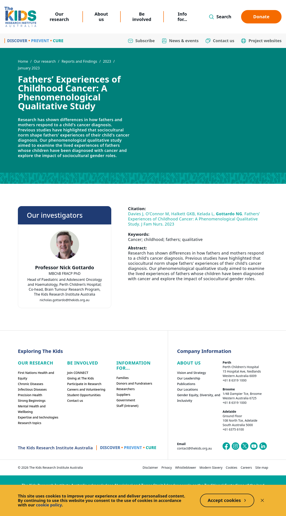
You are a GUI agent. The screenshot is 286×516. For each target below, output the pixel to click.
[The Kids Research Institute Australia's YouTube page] (254, 446)
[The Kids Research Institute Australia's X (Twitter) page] (244, 446)
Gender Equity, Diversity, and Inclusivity (198, 398)
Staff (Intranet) (127, 406)
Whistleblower (185, 467)
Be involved (141, 16)
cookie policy (49, 505)
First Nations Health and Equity (36, 375)
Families (122, 378)
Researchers (125, 389)
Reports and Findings (79, 61)
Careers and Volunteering (86, 389)
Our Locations (187, 389)
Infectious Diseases (32, 389)
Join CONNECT (77, 373)
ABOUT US (189, 362)
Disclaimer (150, 467)
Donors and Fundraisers (134, 383)
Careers (246, 467)
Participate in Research (84, 384)
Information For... (133, 365)
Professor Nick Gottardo (64, 267)
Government (125, 400)
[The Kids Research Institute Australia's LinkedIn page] (263, 446)
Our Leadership (188, 378)
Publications (186, 384)
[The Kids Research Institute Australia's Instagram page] (235, 446)
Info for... (182, 16)
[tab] (64, 282)
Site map (261, 467)
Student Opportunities (84, 395)
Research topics (29, 423)
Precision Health (30, 395)
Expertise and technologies (38, 417)
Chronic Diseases (30, 384)
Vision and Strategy (191, 373)
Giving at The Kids (80, 378)
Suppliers (123, 394)
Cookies (231, 467)
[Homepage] (20, 16)
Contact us (75, 400)
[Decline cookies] (262, 500)
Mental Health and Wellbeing (32, 409)
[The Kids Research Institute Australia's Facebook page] (226, 446)
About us (101, 16)
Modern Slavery (211, 467)
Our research (59, 16)
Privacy (166, 467)
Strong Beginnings (32, 400)
